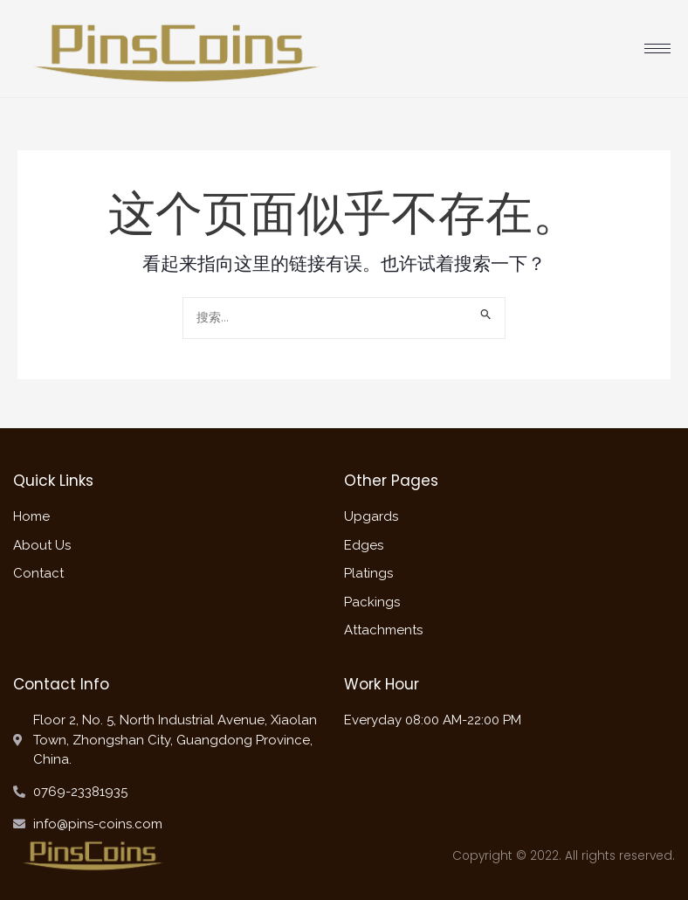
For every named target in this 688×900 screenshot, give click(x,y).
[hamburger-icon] (657, 48)
